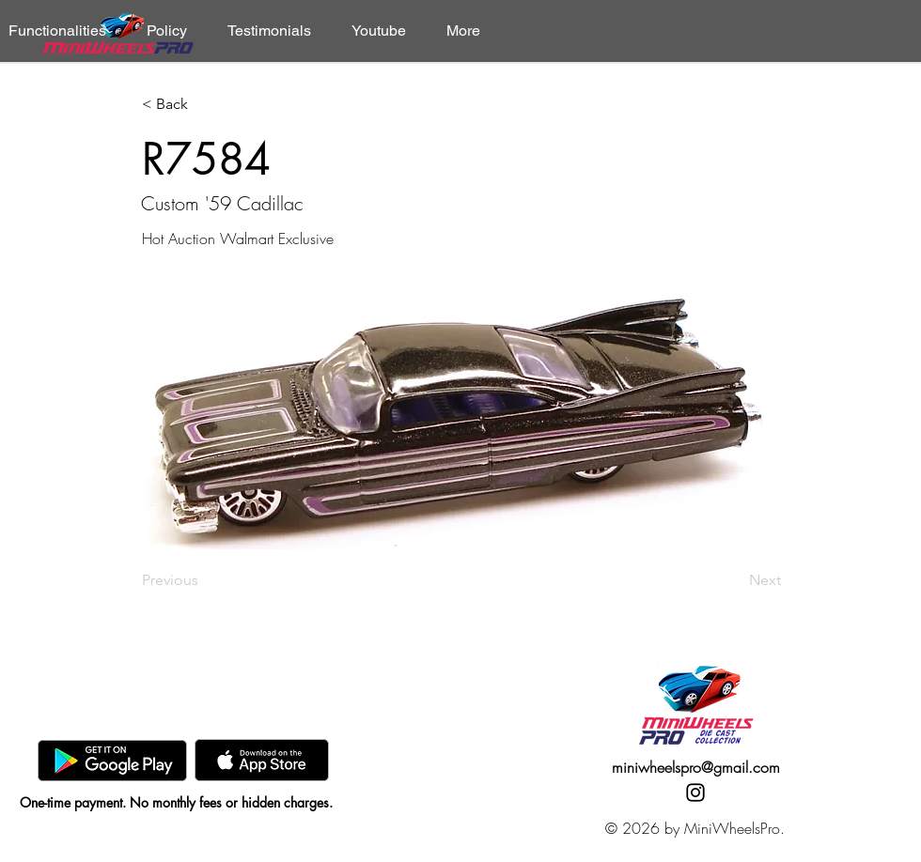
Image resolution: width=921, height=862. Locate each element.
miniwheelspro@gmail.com (696, 767)
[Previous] (204, 580)
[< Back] (204, 104)
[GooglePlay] (112, 760)
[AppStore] (262, 760)
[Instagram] (695, 792)
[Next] (734, 580)
